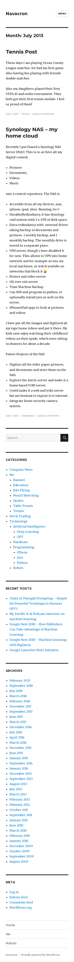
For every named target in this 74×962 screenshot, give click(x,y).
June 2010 (16, 825)
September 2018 (21, 686)
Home (10, 925)
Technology (18, 521)
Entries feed (18, 897)
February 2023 (19, 680)
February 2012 (19, 804)
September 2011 (20, 815)
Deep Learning (28, 531)
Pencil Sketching (26, 495)
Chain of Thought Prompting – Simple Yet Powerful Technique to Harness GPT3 (38, 603)
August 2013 (18, 784)
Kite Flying (21, 490)
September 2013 (21, 779)
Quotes (18, 500)
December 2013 (20, 773)
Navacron (16, 13)
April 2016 (16, 737)
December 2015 (20, 748)
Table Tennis (23, 506)
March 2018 (18, 696)
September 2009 (21, 856)
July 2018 (15, 691)
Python (22, 562)
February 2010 (19, 836)
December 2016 (20, 727)
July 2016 (15, 732)
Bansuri (19, 480)
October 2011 (18, 810)
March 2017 (17, 722)
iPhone (22, 552)
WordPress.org (20, 907)
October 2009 (19, 851)
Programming (23, 547)
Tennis (25, 113)
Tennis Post (21, 52)
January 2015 (18, 758)
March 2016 (18, 742)
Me (11, 475)
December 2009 (21, 846)
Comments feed (21, 902)
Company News (21, 469)
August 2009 (18, 861)
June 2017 (16, 717)
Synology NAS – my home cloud (32, 132)
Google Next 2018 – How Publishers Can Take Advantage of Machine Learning (36, 629)
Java (20, 557)
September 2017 (20, 711)
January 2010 (18, 841)
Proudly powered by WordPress (40, 954)
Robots (18, 568)
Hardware (28, 415)
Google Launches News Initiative (34, 650)
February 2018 (19, 701)
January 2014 (18, 768)
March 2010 (18, 830)
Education (20, 485)
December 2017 (20, 706)
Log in (14, 892)
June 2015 (16, 753)
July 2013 (15, 789)
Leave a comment (43, 113)
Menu (62, 13)
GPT (20, 537)
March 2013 (18, 794)
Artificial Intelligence (29, 526)
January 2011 (18, 820)
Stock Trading (20, 516)
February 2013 (19, 799)
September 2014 (21, 763)
